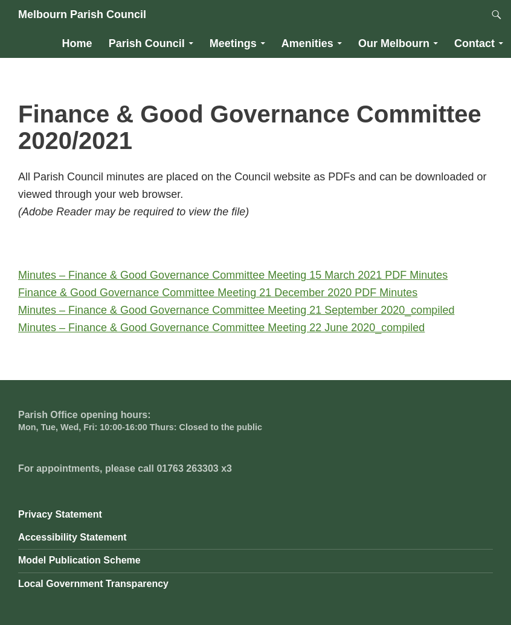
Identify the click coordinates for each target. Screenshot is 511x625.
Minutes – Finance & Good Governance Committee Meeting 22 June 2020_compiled (221, 328)
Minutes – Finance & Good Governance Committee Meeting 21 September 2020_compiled (236, 310)
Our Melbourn (393, 43)
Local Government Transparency (93, 584)
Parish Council (147, 43)
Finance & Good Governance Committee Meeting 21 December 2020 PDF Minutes (217, 293)
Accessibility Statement (72, 537)
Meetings (233, 43)
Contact (474, 43)
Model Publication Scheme (79, 560)
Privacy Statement (60, 514)
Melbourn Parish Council (82, 14)
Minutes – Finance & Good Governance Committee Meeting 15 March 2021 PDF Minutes (233, 275)
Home (77, 43)
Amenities (307, 43)
